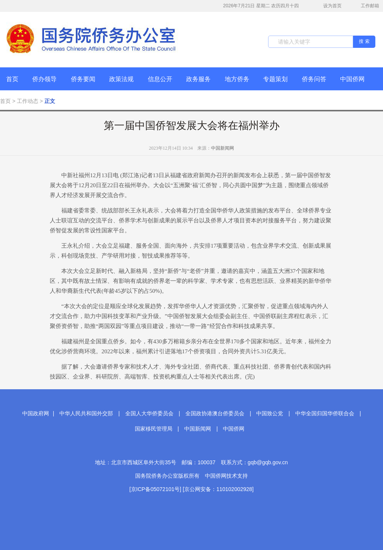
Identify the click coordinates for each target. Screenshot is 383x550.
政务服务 (198, 79)
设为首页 (328, 6)
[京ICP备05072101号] (155, 489)
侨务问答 (314, 79)
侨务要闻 (83, 79)
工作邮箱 (366, 6)
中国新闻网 (222, 148)
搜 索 (364, 41)
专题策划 (275, 79)
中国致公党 (269, 413)
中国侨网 (352, 79)
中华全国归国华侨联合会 (324, 413)
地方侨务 (237, 79)
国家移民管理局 (153, 429)
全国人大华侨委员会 (149, 413)
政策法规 (121, 79)
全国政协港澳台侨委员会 (214, 413)
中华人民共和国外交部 (86, 413)
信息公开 (160, 79)
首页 (12, 79)
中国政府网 (35, 413)
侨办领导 (44, 79)
